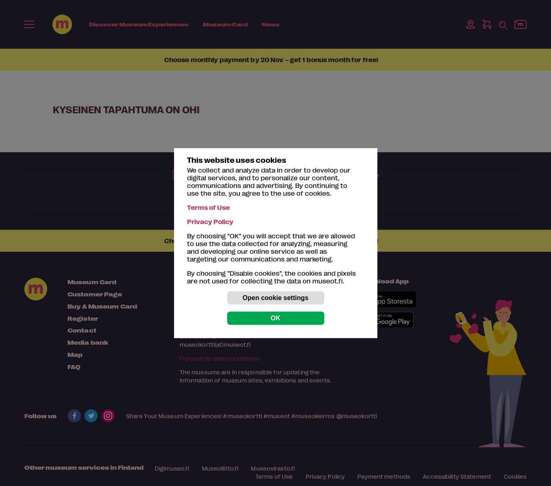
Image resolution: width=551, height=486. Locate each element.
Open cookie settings (276, 297)
